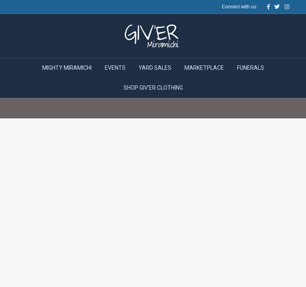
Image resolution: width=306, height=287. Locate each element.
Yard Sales (155, 68)
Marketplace (204, 68)
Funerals (250, 68)
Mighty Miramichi (67, 68)
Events (115, 68)
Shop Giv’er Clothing (153, 88)
